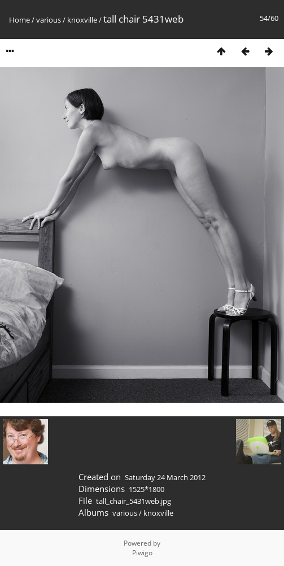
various (48, 20)
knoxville (82, 20)
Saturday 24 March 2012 (165, 477)
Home (19, 20)
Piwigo (142, 553)
